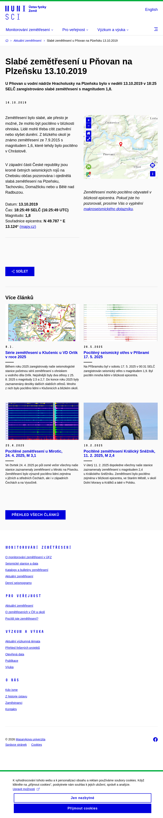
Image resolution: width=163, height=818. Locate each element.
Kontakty (11, 709)
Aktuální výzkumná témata (22, 641)
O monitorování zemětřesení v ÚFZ (28, 557)
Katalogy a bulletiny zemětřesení (26, 570)
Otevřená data (14, 654)
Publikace (11, 660)
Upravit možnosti (26, 793)
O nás (12, 680)
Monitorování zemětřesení (38, 547)
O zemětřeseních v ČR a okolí (25, 612)
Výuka (9, 667)
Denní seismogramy (18, 583)
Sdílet (20, 271)
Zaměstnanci (13, 702)
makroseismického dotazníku (108, 209)
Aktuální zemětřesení (19, 576)
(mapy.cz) (28, 226)
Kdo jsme (11, 690)
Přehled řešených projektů (22, 647)
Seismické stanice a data (21, 563)
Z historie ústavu (16, 696)
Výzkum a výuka (24, 631)
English (151, 9)
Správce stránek (16, 744)
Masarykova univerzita (30, 739)
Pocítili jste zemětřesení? (21, 618)
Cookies (36, 744)
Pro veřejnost (23, 596)
